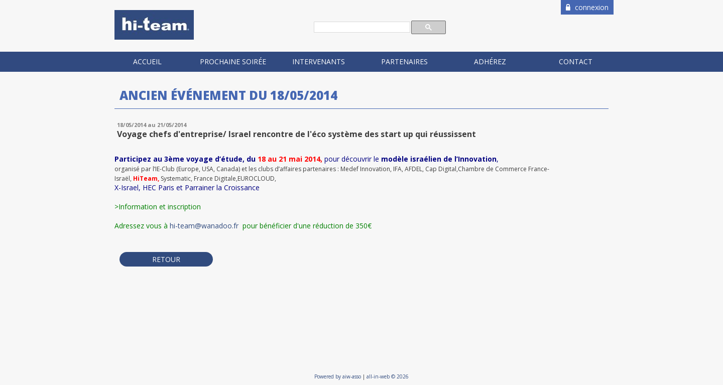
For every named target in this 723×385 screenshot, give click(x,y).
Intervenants (318, 61)
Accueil (147, 61)
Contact (575, 61)
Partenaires (404, 61)
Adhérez (490, 61)
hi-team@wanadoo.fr (205, 225)
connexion (587, 7)
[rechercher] (361, 27)
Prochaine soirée (233, 61)
